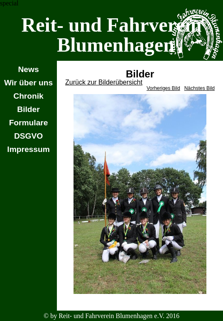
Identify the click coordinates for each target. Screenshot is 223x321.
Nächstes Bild (199, 88)
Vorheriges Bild (163, 88)
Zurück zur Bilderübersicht (103, 82)
